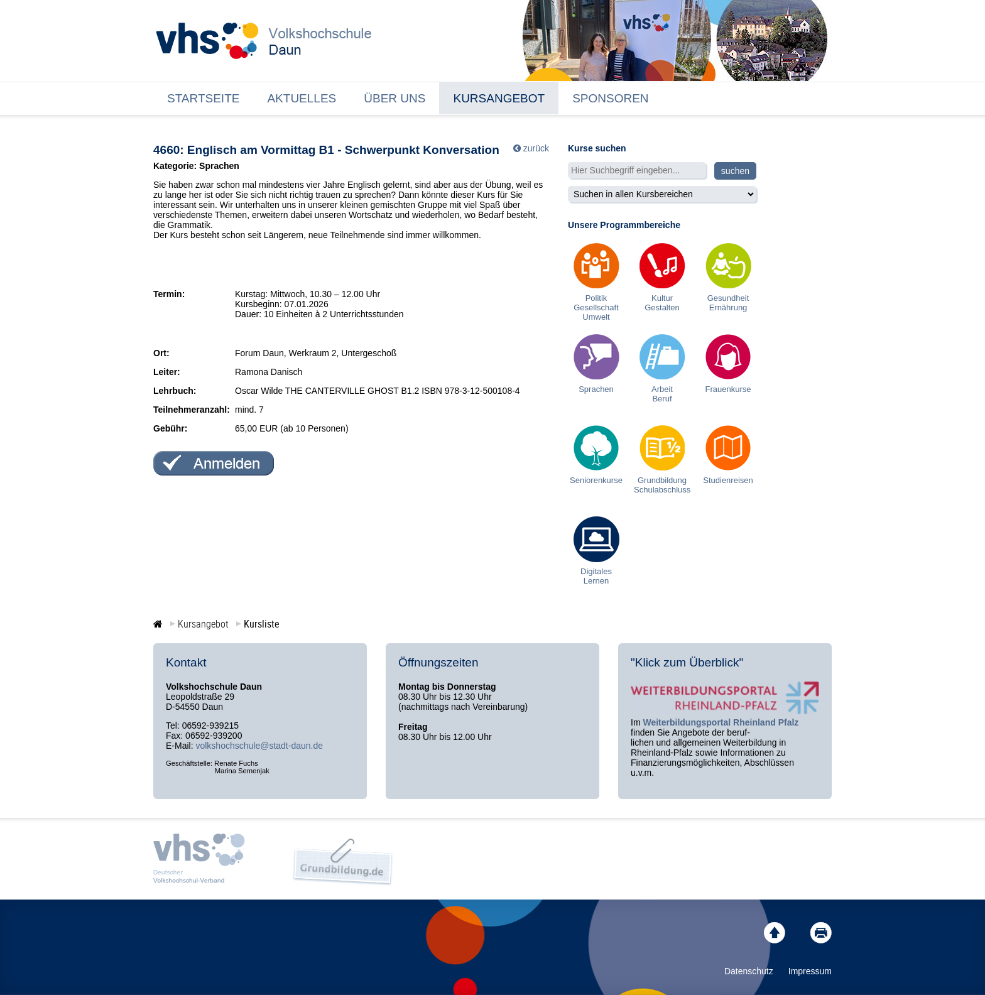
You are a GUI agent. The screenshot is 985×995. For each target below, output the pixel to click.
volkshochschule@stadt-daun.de (259, 746)
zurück (536, 148)
